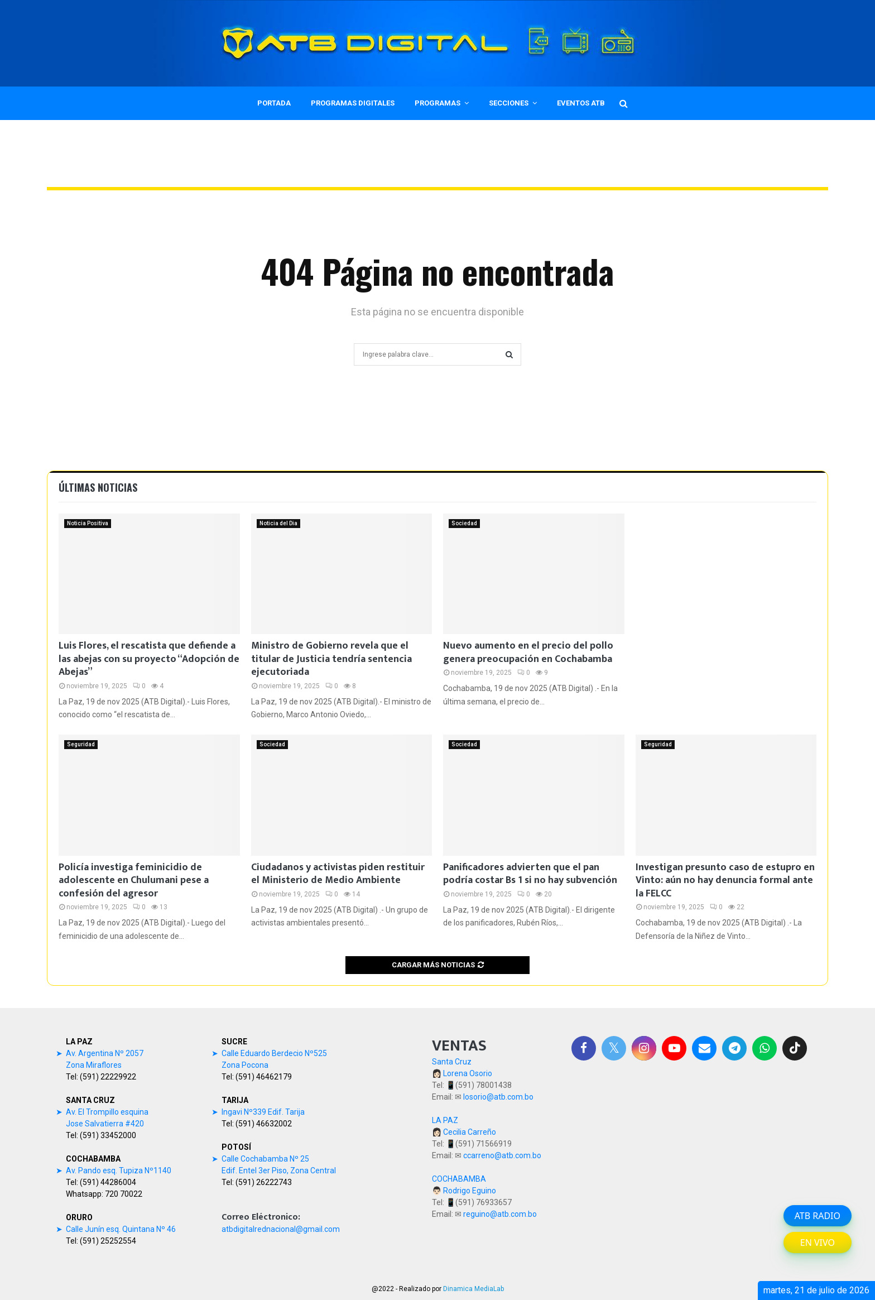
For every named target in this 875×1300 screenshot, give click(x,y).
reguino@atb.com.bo (500, 1214)
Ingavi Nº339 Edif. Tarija (263, 1111)
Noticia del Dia (278, 523)
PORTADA (274, 103)
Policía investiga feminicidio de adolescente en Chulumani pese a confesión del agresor (134, 880)
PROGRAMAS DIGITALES (353, 103)
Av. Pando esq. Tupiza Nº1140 (118, 1170)
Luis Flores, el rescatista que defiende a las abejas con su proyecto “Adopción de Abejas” (149, 658)
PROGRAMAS (437, 103)
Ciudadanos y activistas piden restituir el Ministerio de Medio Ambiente (338, 874)
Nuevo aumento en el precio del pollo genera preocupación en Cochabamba (528, 652)
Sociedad (464, 523)
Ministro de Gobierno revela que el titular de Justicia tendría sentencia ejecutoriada (331, 658)
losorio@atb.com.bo (498, 1096)
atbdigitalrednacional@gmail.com (281, 1229)
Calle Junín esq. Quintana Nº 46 (121, 1229)
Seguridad (81, 744)
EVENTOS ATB (581, 103)
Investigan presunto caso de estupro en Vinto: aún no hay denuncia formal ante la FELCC (725, 880)
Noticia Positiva (87, 523)
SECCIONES (508, 103)
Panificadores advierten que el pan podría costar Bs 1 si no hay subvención (530, 874)
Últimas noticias (98, 487)
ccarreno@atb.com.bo (502, 1155)
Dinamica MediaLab (473, 1289)
